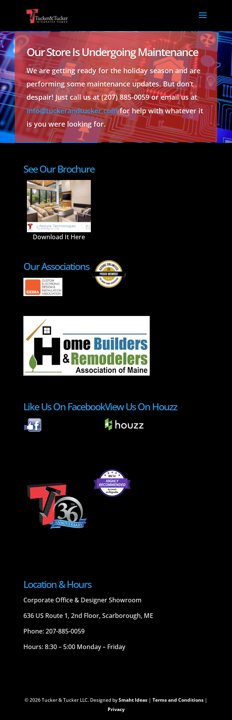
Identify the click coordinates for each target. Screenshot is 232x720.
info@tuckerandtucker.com (72, 110)
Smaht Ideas (133, 700)
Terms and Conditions (178, 700)
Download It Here (59, 237)
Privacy (116, 709)
